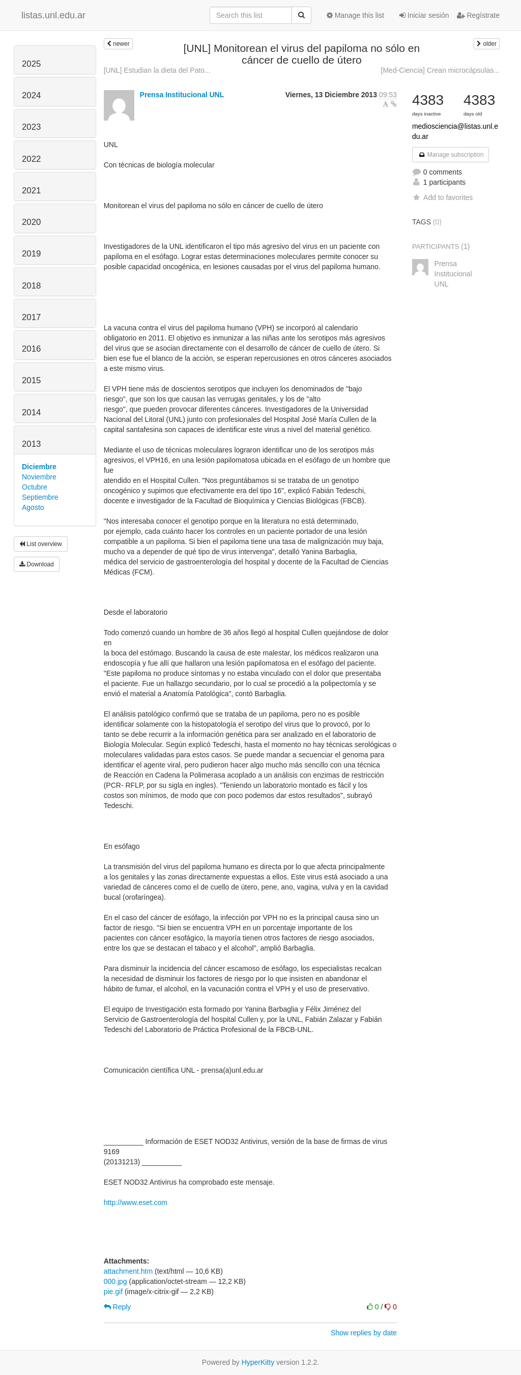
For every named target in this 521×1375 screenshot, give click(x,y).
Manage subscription (451, 154)
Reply (117, 1307)
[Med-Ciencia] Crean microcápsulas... (440, 70)
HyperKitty (258, 1362)
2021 (31, 190)
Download (36, 564)
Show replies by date (364, 1333)
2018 (31, 286)
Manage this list (355, 15)
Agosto (33, 507)
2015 (31, 380)
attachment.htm (128, 1271)
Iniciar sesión (424, 15)
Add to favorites (442, 197)
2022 (31, 159)
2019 (31, 254)
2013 (31, 444)
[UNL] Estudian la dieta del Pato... (157, 70)
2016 (31, 349)
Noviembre (39, 477)
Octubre (34, 487)
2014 (31, 412)
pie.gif (113, 1291)
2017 (31, 317)
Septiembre (40, 497)
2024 (31, 95)
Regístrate (478, 15)
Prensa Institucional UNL (182, 95)
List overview (40, 544)
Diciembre (39, 467)
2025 (31, 64)
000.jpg (115, 1281)
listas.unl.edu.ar (53, 15)
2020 (31, 222)
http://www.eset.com (135, 1202)
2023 (31, 127)
